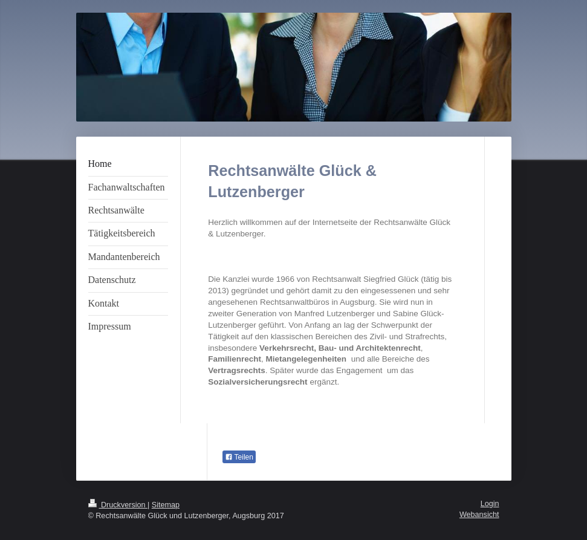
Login (490, 503)
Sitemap (166, 505)
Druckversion (118, 505)
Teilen (239, 457)
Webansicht (479, 514)
